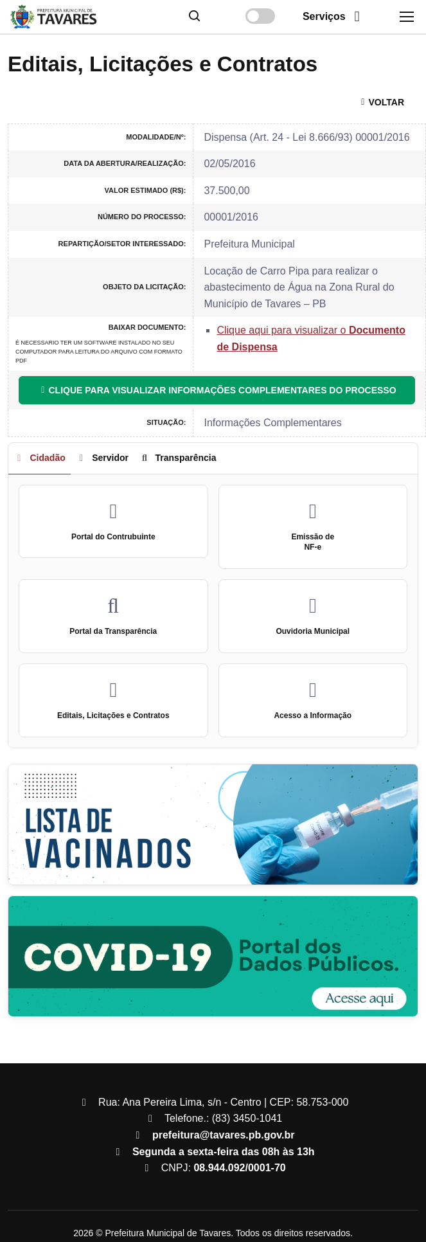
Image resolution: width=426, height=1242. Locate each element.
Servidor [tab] (102, 458)
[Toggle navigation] (406, 16)
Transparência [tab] (177, 458)
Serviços (334, 16)
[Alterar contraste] (260, 16)
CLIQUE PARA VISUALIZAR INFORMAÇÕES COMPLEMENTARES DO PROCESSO (216, 390)
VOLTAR (380, 102)
